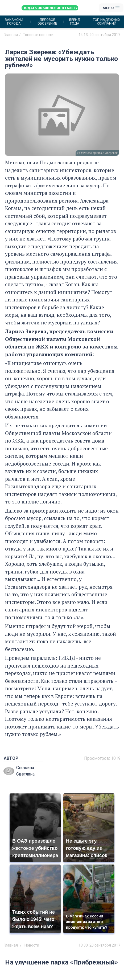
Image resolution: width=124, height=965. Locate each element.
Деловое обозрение (47, 21)
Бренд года (74, 21)
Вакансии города (14, 21)
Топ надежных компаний (106, 21)
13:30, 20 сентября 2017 (99, 945)
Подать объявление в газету (49, 8)
